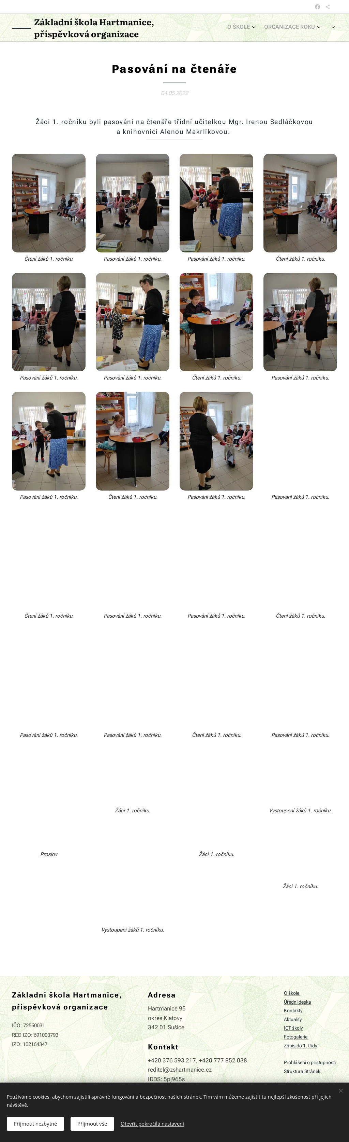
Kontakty (293, 1011)
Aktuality (293, 1019)
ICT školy (293, 1028)
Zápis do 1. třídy (300, 1045)
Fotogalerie (296, 1037)
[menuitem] (282, 27)
